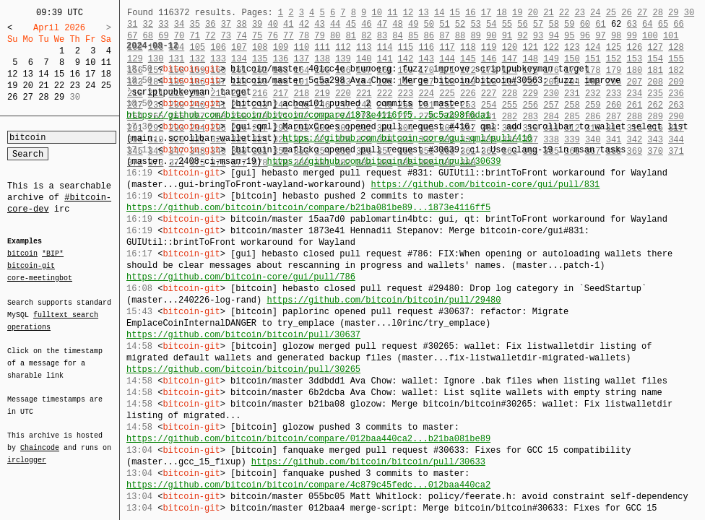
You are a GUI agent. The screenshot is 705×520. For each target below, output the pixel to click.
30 (689, 12)
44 (335, 24)
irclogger (26, 451)
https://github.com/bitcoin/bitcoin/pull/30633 (368, 462)
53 (475, 24)
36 (210, 24)
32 (148, 24)
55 (507, 24)
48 (397, 24)
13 (28, 74)
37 (226, 24)
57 (538, 24)
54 (491, 24)
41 (288, 24)
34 (179, 24)
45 (351, 24)
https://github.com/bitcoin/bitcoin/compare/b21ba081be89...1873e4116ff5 (308, 208)
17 (90, 74)
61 (600, 24)
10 (90, 62)
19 (12, 85)
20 (28, 85)
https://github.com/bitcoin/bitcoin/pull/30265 (243, 369)
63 (632, 24)
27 (28, 97)
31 (132, 24)
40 (272, 24)
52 (460, 24)
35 (194, 24)
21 (43, 85)
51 (444, 24)
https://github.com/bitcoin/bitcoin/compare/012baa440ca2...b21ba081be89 (308, 439)
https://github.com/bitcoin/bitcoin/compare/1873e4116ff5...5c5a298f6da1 (308, 115)
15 (59, 74)
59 (569, 24)
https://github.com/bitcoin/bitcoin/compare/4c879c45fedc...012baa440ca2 (308, 485)
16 (74, 74)
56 (522, 24)
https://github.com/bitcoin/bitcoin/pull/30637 (243, 335)
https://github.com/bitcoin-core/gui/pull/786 (240, 277)
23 (74, 85)
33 (163, 24)
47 (382, 24)
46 (366, 24)
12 (12, 74)
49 (413, 24)
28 (43, 97)
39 (257, 24)
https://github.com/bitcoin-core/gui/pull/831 (485, 184)
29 (59, 97)
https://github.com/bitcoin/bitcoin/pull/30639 (384, 161)
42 (304, 24)
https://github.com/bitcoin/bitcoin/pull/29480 (384, 300)
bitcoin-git (31, 266)
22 (59, 85)
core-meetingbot (39, 277)
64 (647, 24)
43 (319, 24)
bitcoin (22, 254)
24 (90, 85)
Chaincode (39, 439)
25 (106, 85)
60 (585, 24)
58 (553, 24)
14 (43, 74)
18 (106, 74)
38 (241, 24)
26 (12, 97)
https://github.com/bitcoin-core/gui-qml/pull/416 (407, 138)
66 (678, 24)
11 (106, 62)
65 (663, 24)
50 (429, 24)
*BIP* (53, 254)
